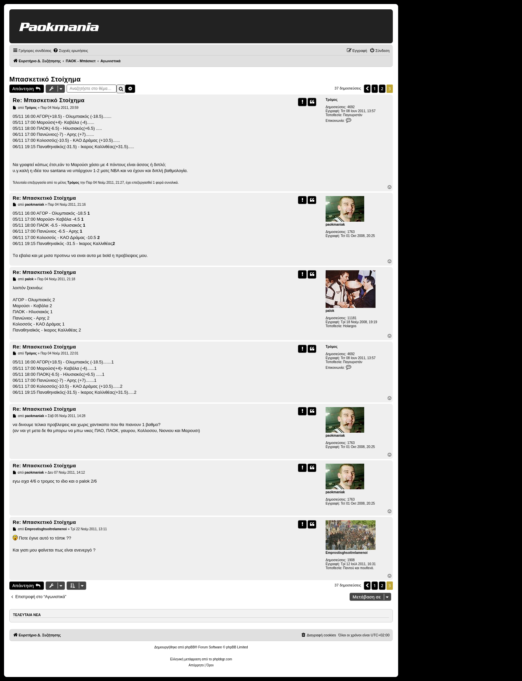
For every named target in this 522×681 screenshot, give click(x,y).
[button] (367, 89)
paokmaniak (335, 224)
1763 (351, 232)
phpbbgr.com (222, 659)
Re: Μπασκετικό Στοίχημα (49, 100)
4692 (351, 107)
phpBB (190, 647)
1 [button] (375, 89)
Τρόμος (332, 100)
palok (330, 311)
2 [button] (382, 89)
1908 (351, 560)
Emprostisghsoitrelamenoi (347, 553)
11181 (352, 318)
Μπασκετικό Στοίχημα (45, 79)
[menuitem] (70, 51)
